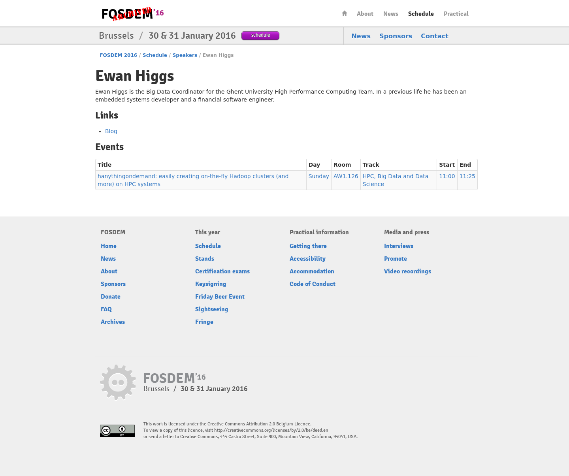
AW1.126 (345, 176)
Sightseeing (211, 309)
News (390, 14)
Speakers (185, 55)
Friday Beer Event (220, 297)
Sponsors (395, 36)
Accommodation (312, 271)
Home (344, 13)
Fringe (204, 322)
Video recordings (407, 271)
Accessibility (308, 259)
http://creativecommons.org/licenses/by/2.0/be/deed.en (271, 430)
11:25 (467, 176)
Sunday (319, 176)
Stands (204, 259)
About (365, 14)
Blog (111, 131)
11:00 (447, 176)
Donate (111, 297)
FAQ (106, 309)
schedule (260, 35)
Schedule (421, 14)
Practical (456, 14)
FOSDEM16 (132, 14)
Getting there (308, 246)
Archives (113, 322)
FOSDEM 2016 (118, 55)
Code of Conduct (312, 284)
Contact (434, 36)
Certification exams (222, 271)
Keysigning (210, 284)
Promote (395, 259)
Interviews (398, 246)
